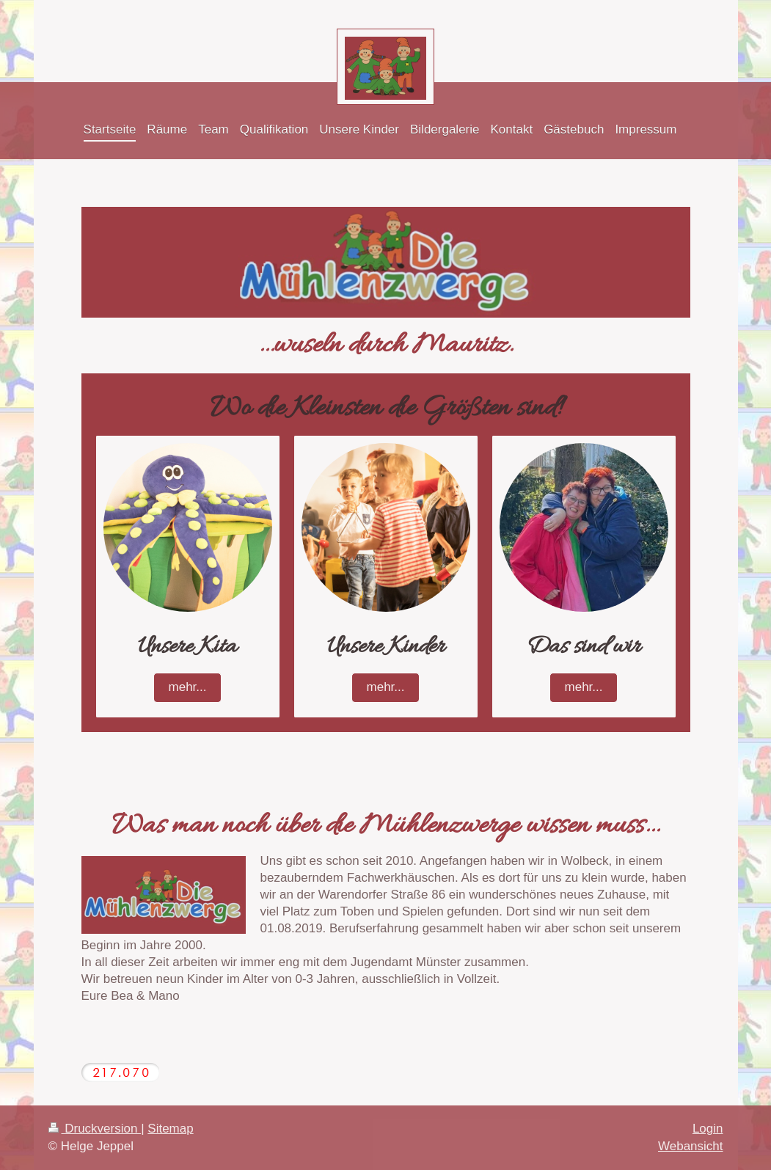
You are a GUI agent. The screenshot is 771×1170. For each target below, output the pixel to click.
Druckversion (95, 1129)
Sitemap (170, 1129)
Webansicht (690, 1146)
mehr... (188, 687)
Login (708, 1129)
